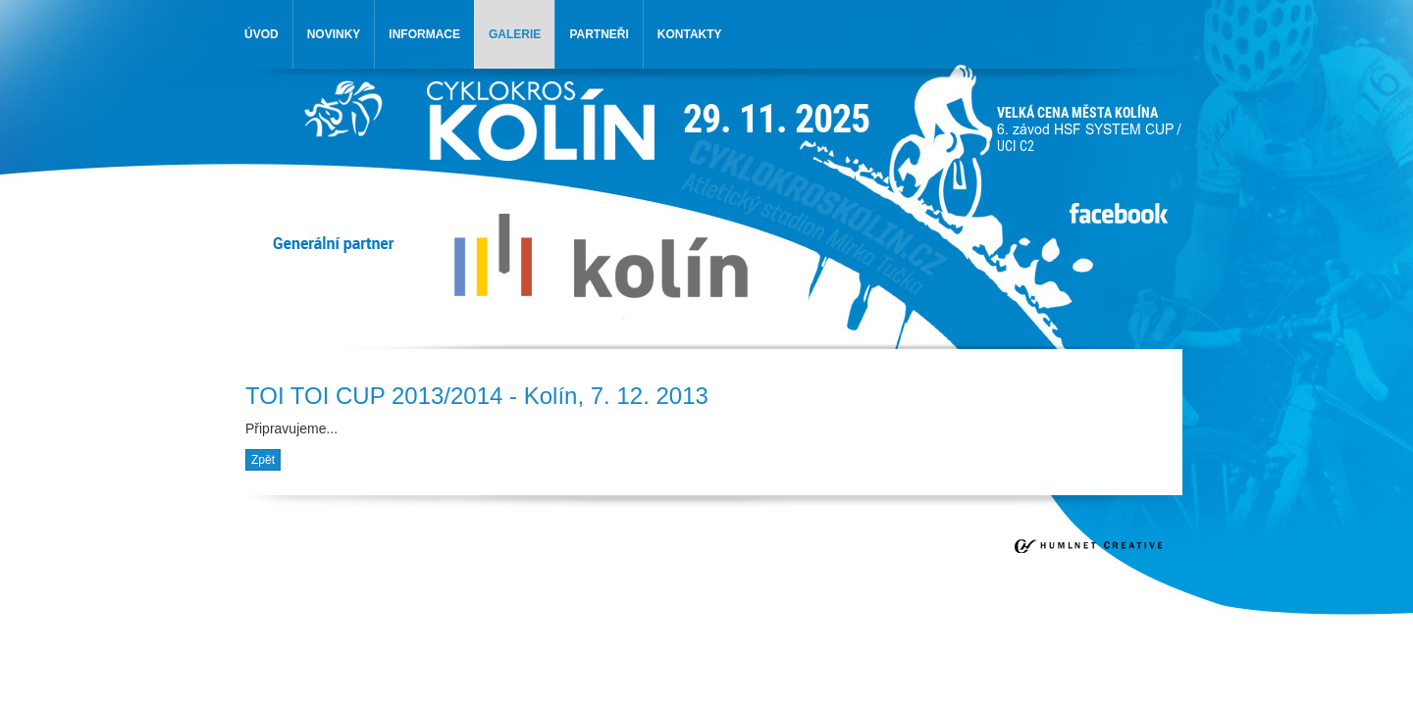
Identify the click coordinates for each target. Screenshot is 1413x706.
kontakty (689, 34)
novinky (334, 34)
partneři (598, 34)
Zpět (263, 460)
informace (424, 34)
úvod (261, 34)
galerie (515, 34)
